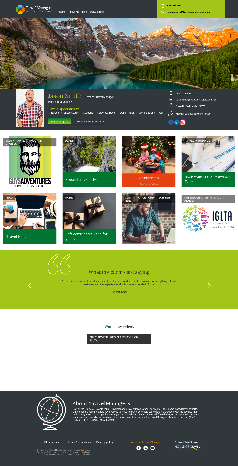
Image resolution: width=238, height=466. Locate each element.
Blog (84, 12)
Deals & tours (97, 12)
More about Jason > (60, 101)
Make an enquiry (59, 121)
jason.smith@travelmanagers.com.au (188, 12)
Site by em (85, 450)
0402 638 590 (173, 5)
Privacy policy (104, 442)
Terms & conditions (79, 442)
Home (62, 12)
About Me (74, 12)
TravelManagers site (49, 442)
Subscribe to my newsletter (91, 121)
